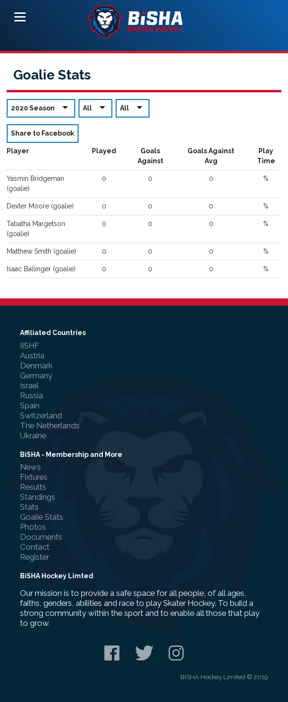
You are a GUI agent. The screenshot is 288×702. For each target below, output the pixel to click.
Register (34, 557)
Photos (33, 527)
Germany (36, 375)
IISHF (29, 345)
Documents (41, 537)
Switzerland (41, 415)
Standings (37, 497)
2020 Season (41, 108)
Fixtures (34, 477)
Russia (31, 395)
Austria (32, 355)
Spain (30, 405)
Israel (29, 385)
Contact (35, 547)
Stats (29, 507)
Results (33, 487)
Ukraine (33, 435)
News (30, 467)
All (95, 108)
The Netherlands (49, 425)
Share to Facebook (42, 133)
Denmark (36, 365)
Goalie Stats (41, 517)
